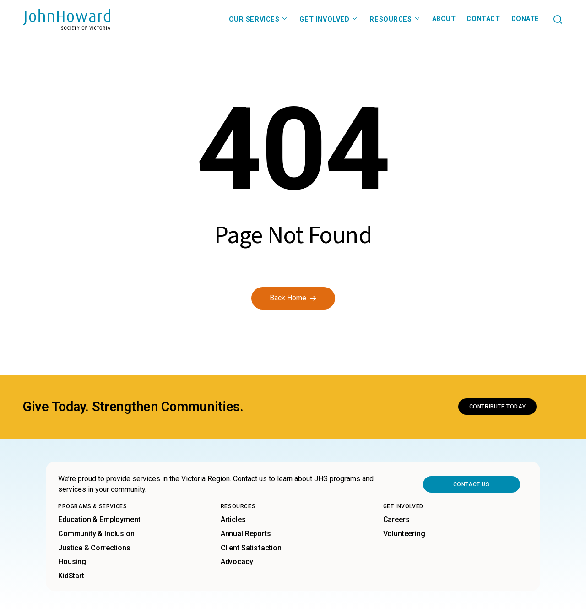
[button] (557, 19)
